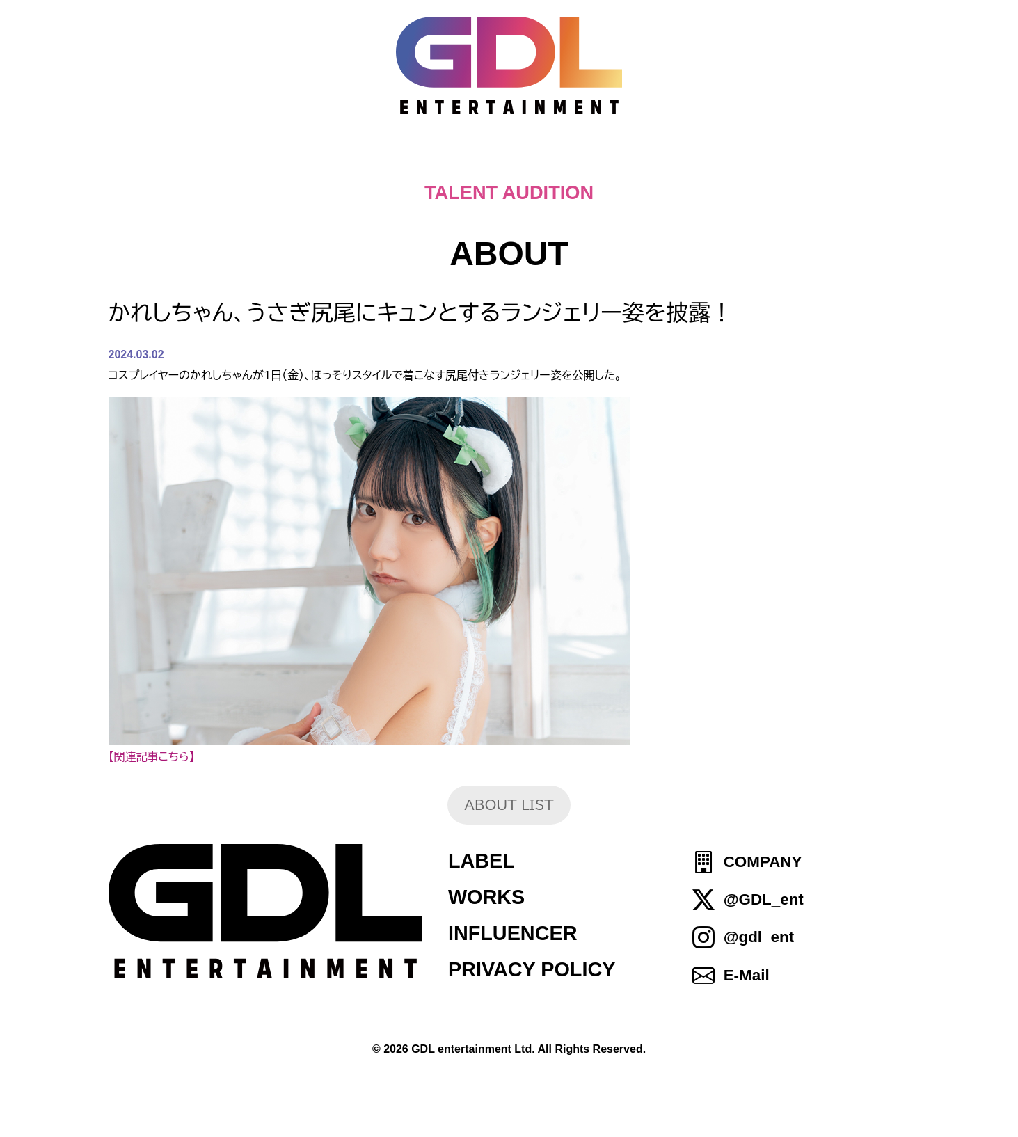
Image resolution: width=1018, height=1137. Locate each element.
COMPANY (763, 861)
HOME (239, 160)
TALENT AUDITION (509, 192)
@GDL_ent (764, 899)
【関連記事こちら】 (152, 756)
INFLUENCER (513, 933)
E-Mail (747, 975)
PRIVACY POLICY (532, 969)
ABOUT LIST (508, 804)
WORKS (486, 897)
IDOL (702, 160)
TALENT (614, 160)
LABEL (481, 861)
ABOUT (514, 160)
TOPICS (331, 160)
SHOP (780, 160)
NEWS (423, 160)
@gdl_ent (759, 937)
